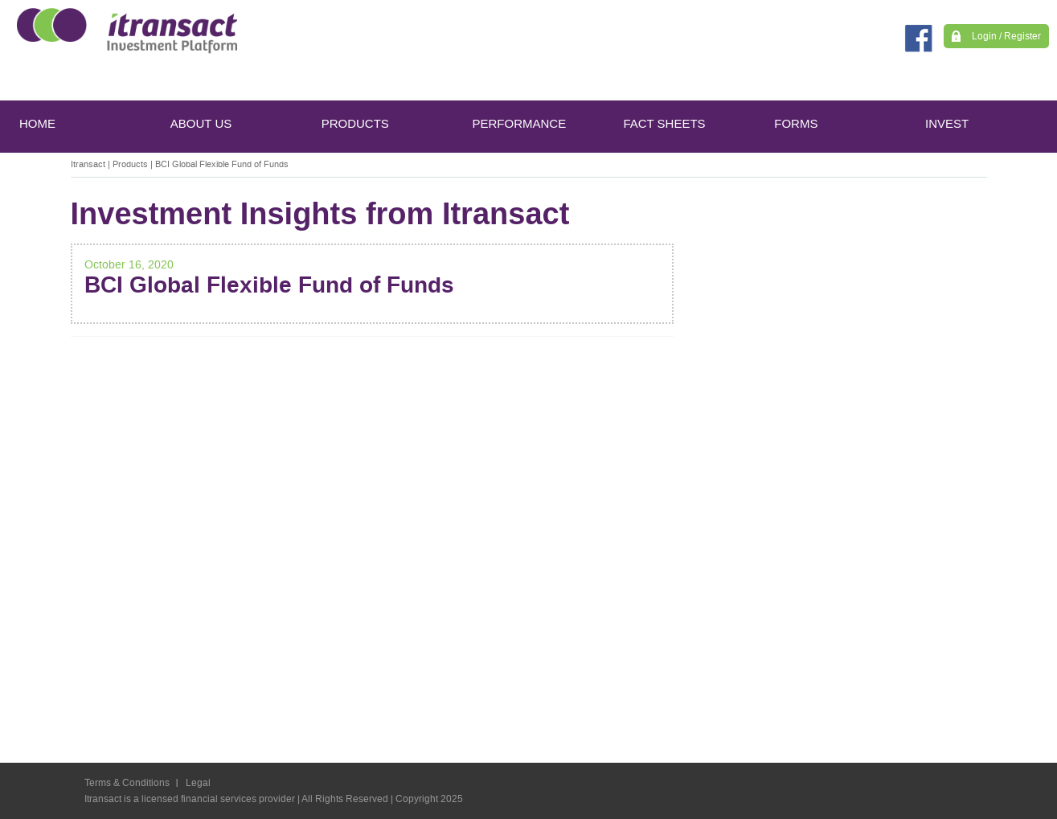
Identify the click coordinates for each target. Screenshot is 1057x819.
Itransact (88, 164)
